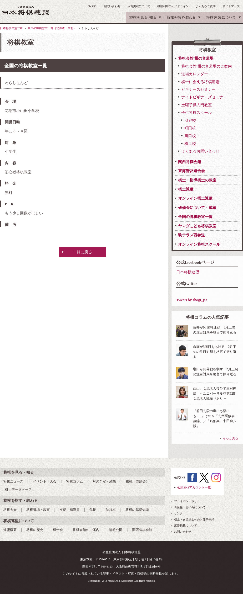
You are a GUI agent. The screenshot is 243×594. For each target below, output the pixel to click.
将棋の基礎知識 (137, 510)
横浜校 (190, 144)
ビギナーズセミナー (198, 89)
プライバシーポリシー (188, 501)
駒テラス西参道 (191, 235)
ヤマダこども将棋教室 (197, 226)
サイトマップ (231, 6)
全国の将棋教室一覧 (195, 217)
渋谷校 (190, 120)
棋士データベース (18, 489)
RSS (93, 6)
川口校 (190, 136)
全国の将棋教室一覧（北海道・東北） (52, 28)
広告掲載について (138, 6)
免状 (92, 510)
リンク (178, 513)
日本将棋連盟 (187, 272)
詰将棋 (111, 510)
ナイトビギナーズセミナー (204, 97)
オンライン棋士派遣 (195, 198)
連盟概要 (10, 530)
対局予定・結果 (104, 481)
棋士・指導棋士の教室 (197, 180)
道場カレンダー (194, 74)
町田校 (190, 128)
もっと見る (230, 438)
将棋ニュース (13, 481)
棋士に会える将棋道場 (200, 82)
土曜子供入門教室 (196, 105)
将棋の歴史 (34, 530)
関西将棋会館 (189, 162)
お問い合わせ (112, 6)
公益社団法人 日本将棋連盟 (26, 10)
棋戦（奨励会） (137, 481)
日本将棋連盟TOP (11, 28)
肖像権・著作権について (190, 507)
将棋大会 (10, 510)
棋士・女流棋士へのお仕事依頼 (194, 519)
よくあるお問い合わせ (200, 151)
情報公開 (115, 530)
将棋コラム (74, 481)
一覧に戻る (82, 252)
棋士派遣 (185, 189)
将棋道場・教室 (38, 510)
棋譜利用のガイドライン (173, 6)
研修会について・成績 (197, 208)
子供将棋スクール (196, 113)
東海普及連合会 (191, 171)
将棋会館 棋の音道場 (195, 58)
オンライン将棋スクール (199, 244)
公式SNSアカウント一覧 (194, 487)
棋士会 (58, 530)
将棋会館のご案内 (86, 530)
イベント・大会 (44, 481)
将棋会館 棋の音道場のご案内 (206, 66)
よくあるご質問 (206, 6)
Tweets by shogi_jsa (191, 300)
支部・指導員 (70, 510)
